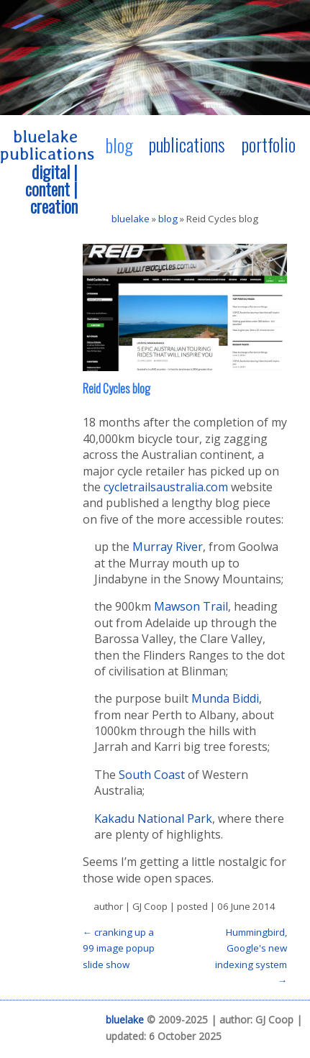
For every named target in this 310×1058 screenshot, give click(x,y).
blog (119, 144)
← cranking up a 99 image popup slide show (119, 948)
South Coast (152, 775)
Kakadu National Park (153, 818)
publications (187, 144)
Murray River (167, 547)
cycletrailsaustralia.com (166, 487)
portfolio (269, 144)
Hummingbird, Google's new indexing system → (251, 956)
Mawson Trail (191, 606)
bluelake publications (47, 145)
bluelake (130, 218)
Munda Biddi (225, 698)
